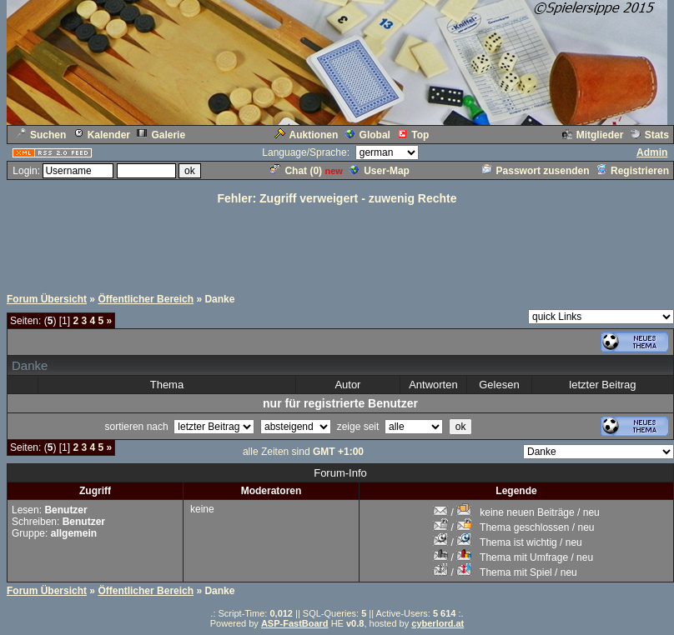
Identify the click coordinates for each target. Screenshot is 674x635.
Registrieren (632, 171)
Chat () (296, 171)
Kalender (101, 135)
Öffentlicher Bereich (146, 299)
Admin (651, 152)
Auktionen (306, 135)
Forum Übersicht (47, 299)
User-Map (380, 171)
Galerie (161, 135)
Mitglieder (593, 135)
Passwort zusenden (536, 171)
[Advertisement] (337, 244)
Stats (650, 135)
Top (413, 135)
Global (367, 135)
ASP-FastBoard (295, 623)
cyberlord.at (437, 623)
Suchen (41, 135)
